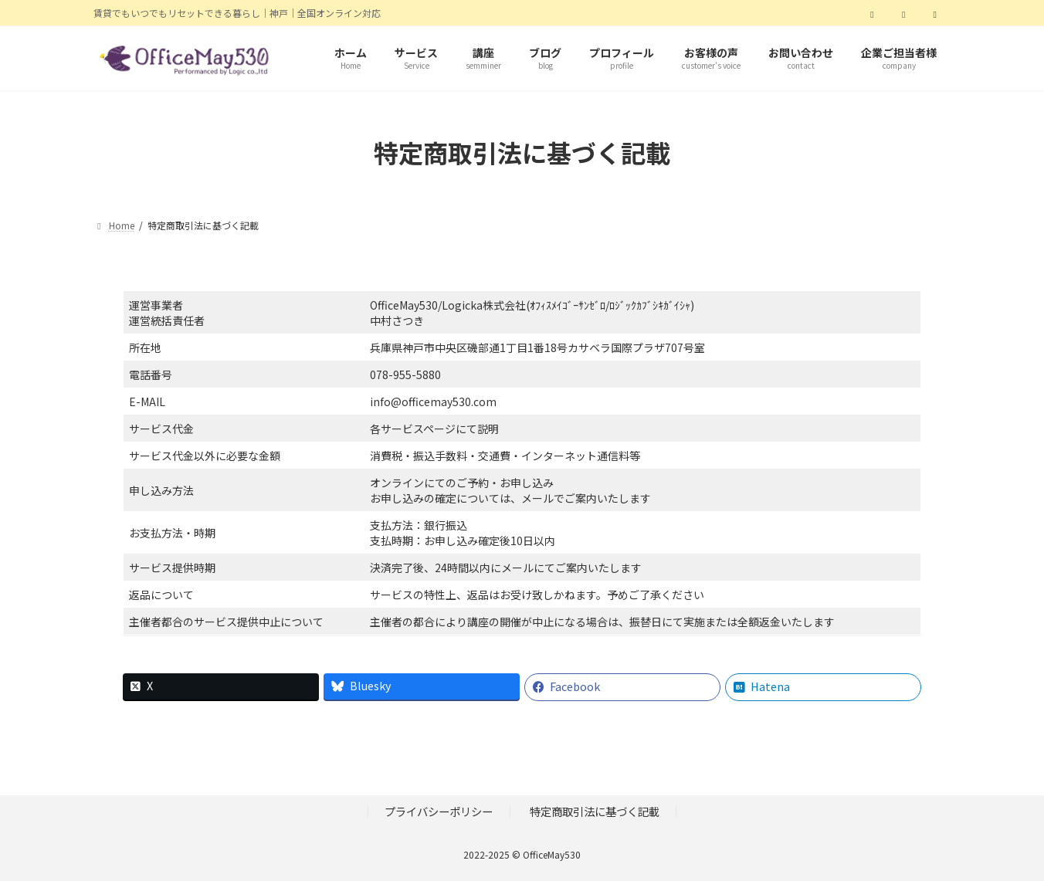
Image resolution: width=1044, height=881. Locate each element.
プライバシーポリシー (439, 811)
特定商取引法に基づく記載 (594, 811)
